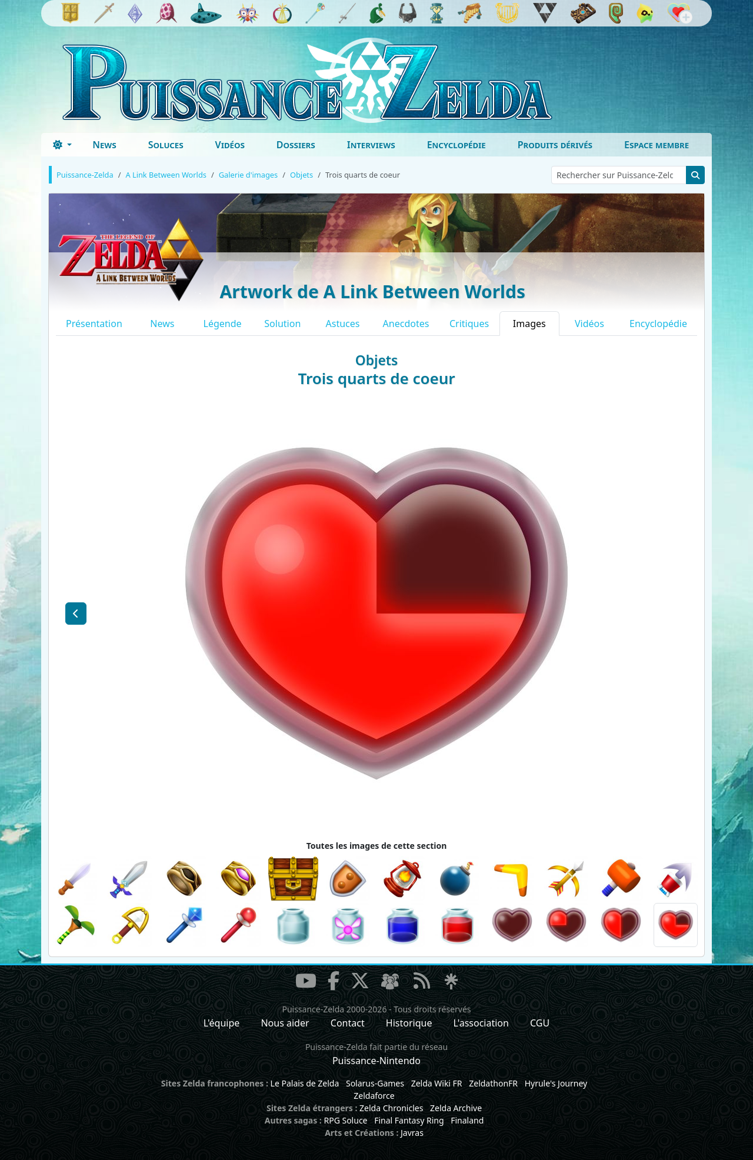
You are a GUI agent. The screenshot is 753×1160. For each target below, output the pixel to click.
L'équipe (222, 1022)
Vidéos (230, 144)
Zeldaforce (374, 1095)
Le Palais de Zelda (305, 1083)
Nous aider (285, 1022)
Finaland (467, 1120)
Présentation (94, 323)
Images (529, 323)
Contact (348, 1022)
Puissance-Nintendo (376, 1060)
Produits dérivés (555, 144)
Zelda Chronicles (391, 1108)
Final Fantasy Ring (409, 1120)
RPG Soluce (345, 1120)
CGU (539, 1022)
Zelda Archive (456, 1108)
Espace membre (656, 144)
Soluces (166, 144)
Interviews (371, 144)
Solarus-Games (375, 1083)
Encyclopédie (456, 144)
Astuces (343, 323)
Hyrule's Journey (556, 1083)
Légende (223, 323)
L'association (481, 1022)
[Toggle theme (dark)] (62, 144)
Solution (282, 323)
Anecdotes (406, 323)
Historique (409, 1022)
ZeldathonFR (493, 1083)
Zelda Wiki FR (436, 1083)
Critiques (469, 323)
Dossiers (295, 144)
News (104, 144)
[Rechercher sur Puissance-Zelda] (619, 175)
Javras (412, 1132)
